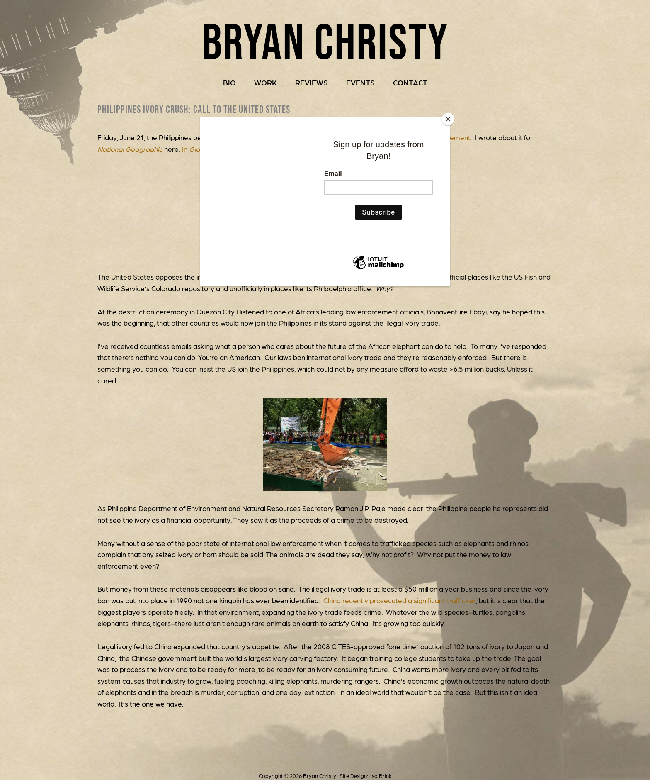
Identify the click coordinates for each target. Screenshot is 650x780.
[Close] (448, 119)
